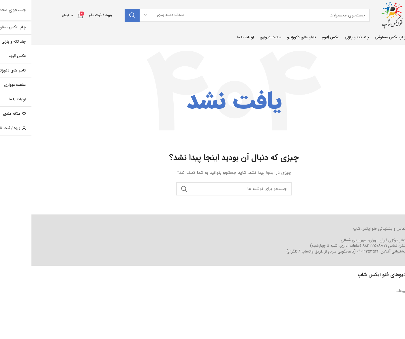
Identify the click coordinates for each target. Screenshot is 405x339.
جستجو (100, 15)
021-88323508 (343, 245)
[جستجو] (215, 15)
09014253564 (336, 251)
